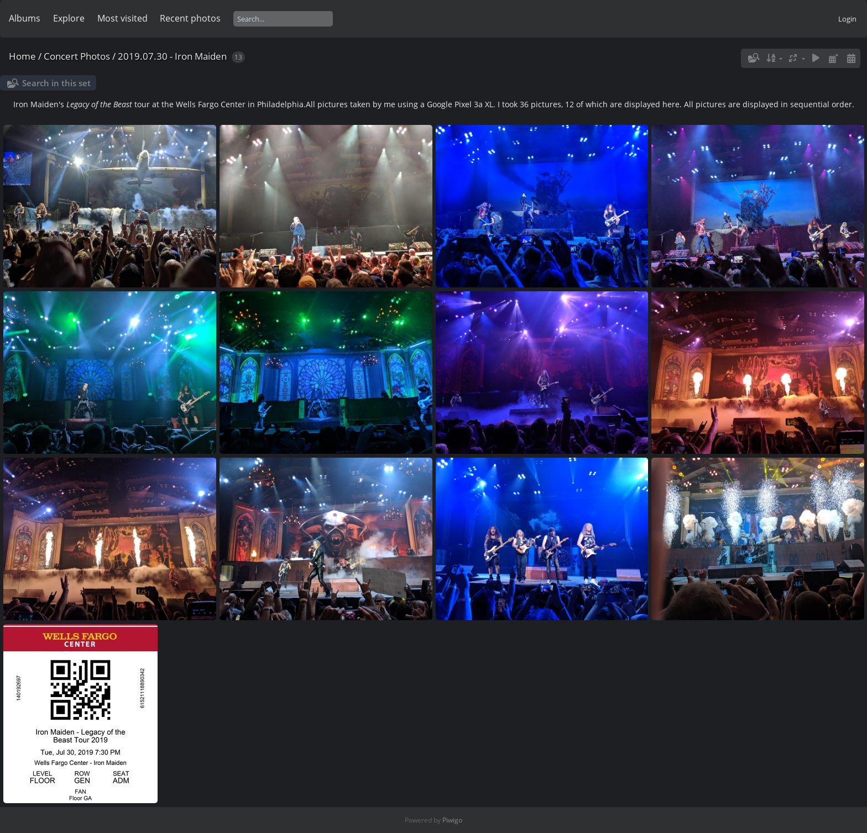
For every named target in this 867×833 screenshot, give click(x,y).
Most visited (122, 18)
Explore (69, 18)
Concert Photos (77, 56)
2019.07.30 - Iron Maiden (172, 56)
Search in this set (56, 82)
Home (22, 56)
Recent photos (190, 18)
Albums (24, 18)
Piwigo (452, 820)
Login (847, 19)
